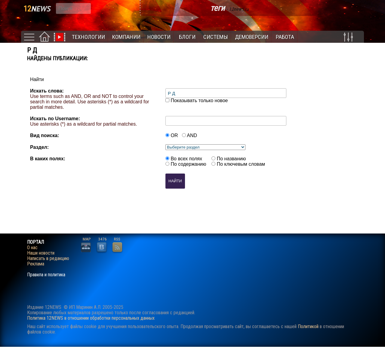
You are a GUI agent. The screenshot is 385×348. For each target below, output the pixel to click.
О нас (32, 247)
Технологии (88, 36)
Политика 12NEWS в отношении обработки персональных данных (91, 318)
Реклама (35, 264)
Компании (126, 36)
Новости (159, 36)
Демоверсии (251, 36)
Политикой (308, 326)
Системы (215, 36)
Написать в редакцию (48, 258)
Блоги (187, 36)
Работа (285, 36)
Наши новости (40, 253)
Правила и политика (46, 274)
